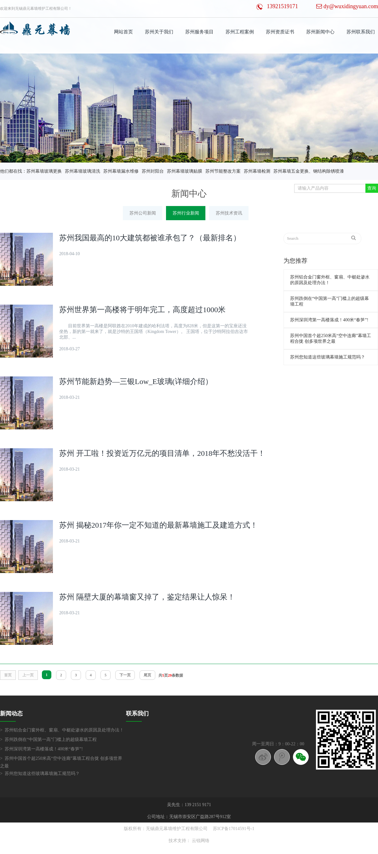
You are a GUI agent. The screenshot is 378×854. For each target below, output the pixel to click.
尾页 (147, 675)
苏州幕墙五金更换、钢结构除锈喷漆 (308, 171)
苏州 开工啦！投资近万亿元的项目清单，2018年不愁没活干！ (162, 453)
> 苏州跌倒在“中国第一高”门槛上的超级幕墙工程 (48, 739)
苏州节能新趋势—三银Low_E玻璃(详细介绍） (136, 381)
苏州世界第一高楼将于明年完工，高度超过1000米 (142, 310)
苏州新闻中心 (320, 31)
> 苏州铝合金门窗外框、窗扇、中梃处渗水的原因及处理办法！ (62, 730)
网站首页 (123, 31)
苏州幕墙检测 (257, 171)
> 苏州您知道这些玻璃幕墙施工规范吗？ (40, 773)
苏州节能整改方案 (223, 171)
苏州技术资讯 (229, 213)
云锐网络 (200, 840)
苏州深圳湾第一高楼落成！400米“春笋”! (329, 320)
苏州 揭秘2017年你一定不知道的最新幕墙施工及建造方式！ (158, 525)
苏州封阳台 (153, 171)
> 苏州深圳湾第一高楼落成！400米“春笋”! (41, 749)
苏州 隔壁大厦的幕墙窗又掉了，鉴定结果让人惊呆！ (147, 597)
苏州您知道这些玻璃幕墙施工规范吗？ (327, 357)
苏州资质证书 (280, 31)
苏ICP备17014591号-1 (233, 828)
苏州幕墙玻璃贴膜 (184, 171)
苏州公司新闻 (142, 213)
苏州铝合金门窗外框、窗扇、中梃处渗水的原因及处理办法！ (329, 280)
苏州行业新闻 (186, 213)
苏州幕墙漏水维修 (121, 171)
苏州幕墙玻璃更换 (44, 171)
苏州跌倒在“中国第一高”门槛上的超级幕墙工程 (329, 301)
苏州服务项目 (199, 31)
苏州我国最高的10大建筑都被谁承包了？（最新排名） (150, 238)
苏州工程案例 (240, 31)
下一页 (125, 675)
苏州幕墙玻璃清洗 (82, 171)
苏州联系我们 (360, 31)
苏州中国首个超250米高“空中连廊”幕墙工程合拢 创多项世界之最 (330, 338)
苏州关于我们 (159, 31)
